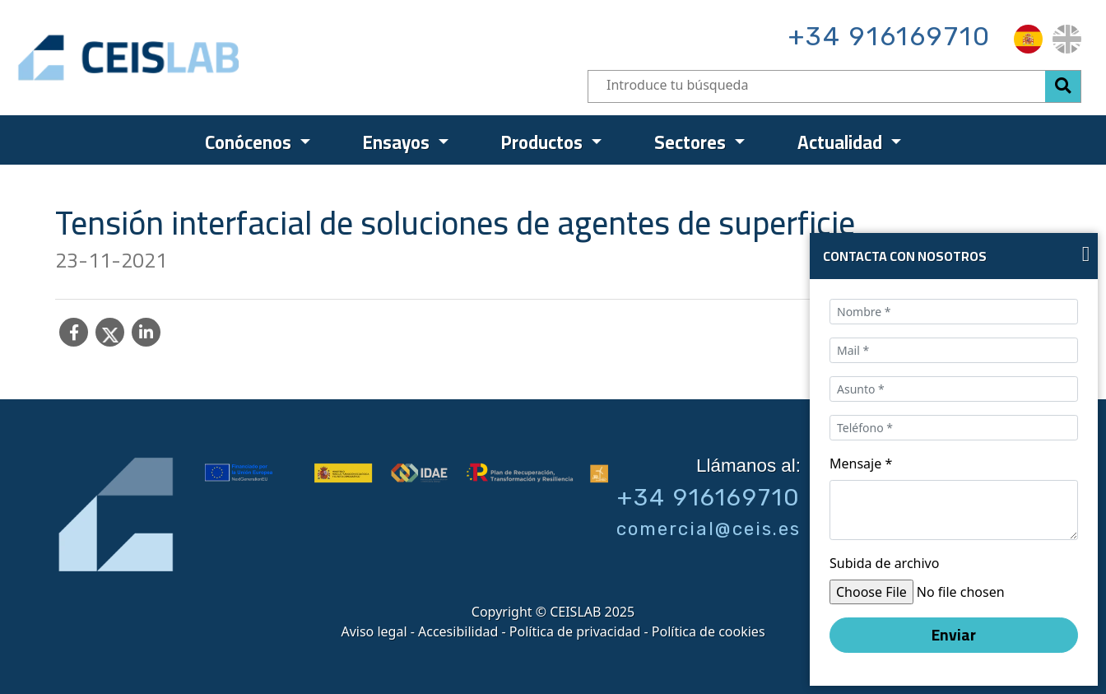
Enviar (954, 635)
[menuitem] (1028, 39)
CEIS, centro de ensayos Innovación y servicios (192, 57)
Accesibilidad (458, 631)
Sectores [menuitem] (692, 142)
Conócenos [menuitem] (250, 142)
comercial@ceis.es (708, 529)
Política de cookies (708, 631)
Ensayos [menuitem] (398, 142)
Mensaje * (861, 463)
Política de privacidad (575, 631)
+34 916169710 (889, 36)
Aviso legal (374, 631)
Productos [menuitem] (544, 142)
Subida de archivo (884, 563)
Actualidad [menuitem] (841, 142)
